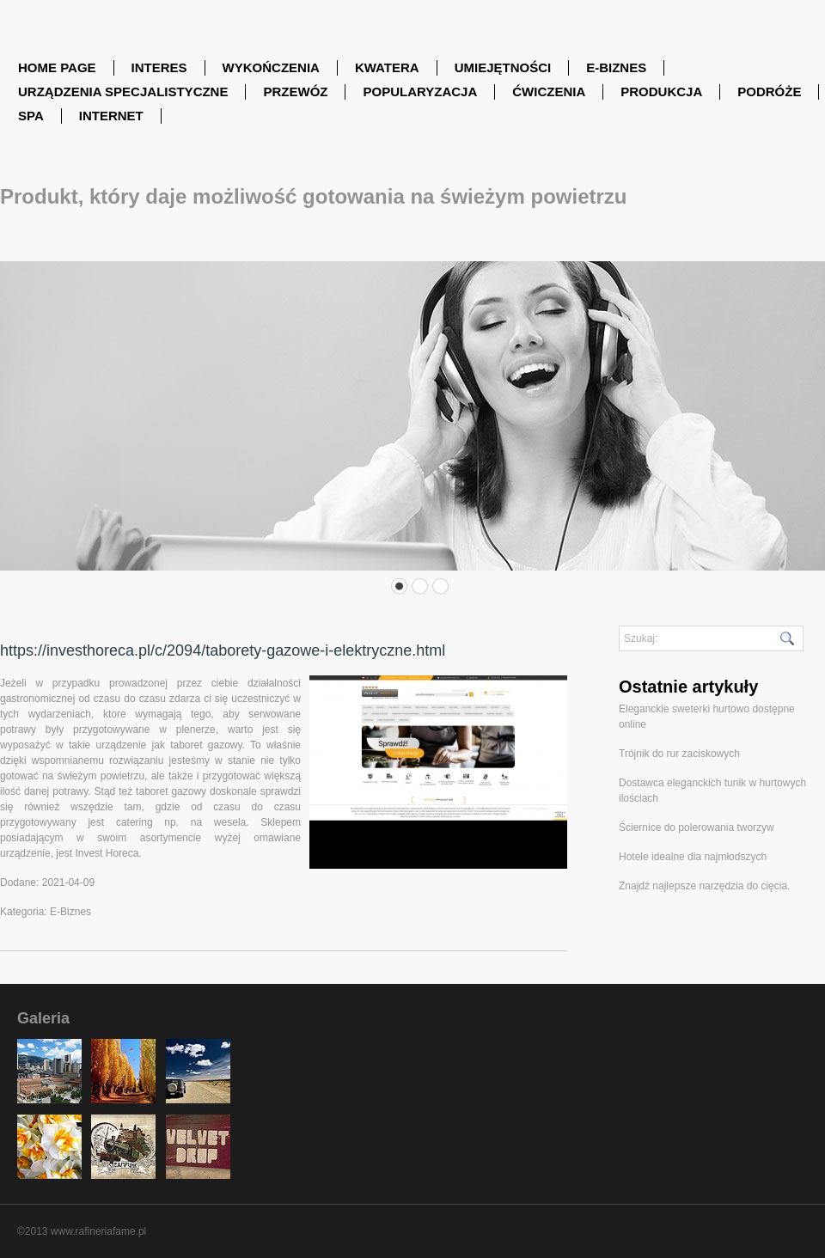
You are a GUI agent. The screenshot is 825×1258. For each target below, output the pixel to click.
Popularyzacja (420, 91)
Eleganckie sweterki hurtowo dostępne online (707, 716)
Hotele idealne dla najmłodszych (693, 857)
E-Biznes (616, 67)
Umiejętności (503, 67)
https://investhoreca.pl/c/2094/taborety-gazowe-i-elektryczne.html (222, 650)
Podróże (769, 91)
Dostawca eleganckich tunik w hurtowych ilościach (712, 790)
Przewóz (295, 91)
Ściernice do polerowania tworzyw (696, 827)
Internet (111, 115)
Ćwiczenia (548, 91)
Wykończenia (271, 67)
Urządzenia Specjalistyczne (123, 91)
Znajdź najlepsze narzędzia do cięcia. (704, 886)
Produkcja (661, 91)
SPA (31, 115)
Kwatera (387, 67)
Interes (159, 67)
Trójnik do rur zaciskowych (679, 754)
